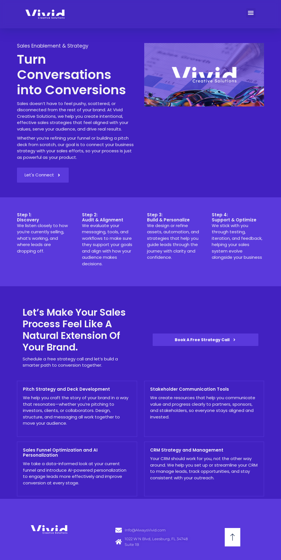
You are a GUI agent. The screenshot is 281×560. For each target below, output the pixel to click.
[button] (251, 13)
